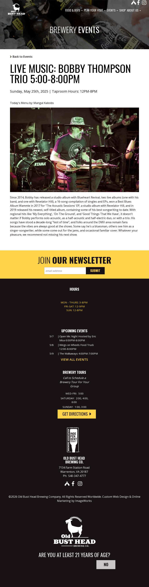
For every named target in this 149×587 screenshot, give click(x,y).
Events (112, 10)
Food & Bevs (74, 10)
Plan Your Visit (95, 10)
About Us (134, 10)
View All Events (74, 359)
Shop (122, 10)
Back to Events (22, 57)
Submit (95, 270)
